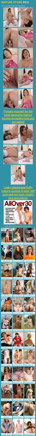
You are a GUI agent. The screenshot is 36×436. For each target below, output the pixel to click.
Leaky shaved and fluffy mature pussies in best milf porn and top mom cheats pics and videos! (18, 193)
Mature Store (15, 2)
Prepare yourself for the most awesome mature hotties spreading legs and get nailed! (18, 116)
